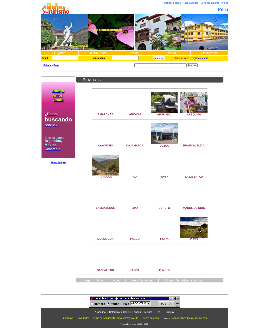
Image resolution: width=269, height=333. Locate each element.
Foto (100, 280)
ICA (135, 176)
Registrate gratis (199, 58)
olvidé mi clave (181, 58)
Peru (56, 65)
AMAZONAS (105, 114)
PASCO (135, 238)
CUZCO (164, 145)
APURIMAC (164, 114)
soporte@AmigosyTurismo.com (190, 318)
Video (172, 53)
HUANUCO (105, 176)
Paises (47, 65)
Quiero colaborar (151, 318)
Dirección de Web (142, 280)
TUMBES (164, 270)
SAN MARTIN (105, 270)
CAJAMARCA (135, 145)
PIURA (164, 238)
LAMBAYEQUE (105, 207)
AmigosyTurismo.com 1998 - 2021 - (134, 324)
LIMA (135, 207)
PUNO (194, 239)
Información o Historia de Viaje (183, 280)
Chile (126, 312)
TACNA (135, 270)
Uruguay (169, 312)
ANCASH (135, 114)
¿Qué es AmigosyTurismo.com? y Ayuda (115, 318)
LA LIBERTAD (194, 176)
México (148, 312)
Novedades (83, 318)
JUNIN (164, 176)
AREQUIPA (194, 114)
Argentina (100, 312)
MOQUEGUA (105, 238)
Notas (135, 53)
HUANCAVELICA (194, 145)
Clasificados (209, 53)
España (136, 312)
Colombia (114, 312)
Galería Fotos (97, 53)
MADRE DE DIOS (194, 207)
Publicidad (67, 318)
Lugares (59, 53)
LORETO (164, 207)
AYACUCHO (105, 145)
